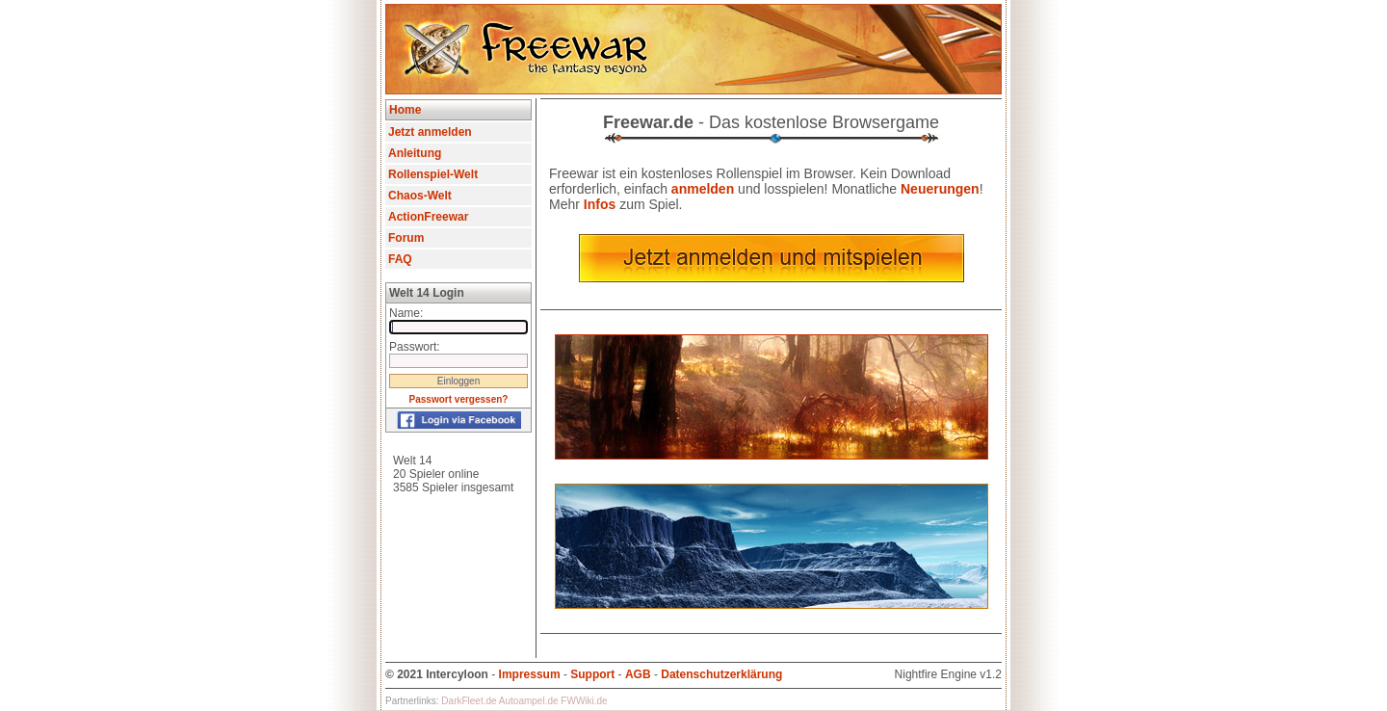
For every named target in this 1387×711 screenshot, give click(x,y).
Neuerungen (940, 189)
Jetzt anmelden (430, 132)
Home (405, 110)
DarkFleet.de (468, 701)
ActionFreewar (428, 217)
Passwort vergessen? (459, 399)
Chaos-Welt (420, 195)
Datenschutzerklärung (721, 674)
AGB (638, 674)
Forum (406, 238)
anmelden (702, 189)
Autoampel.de (529, 701)
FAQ (400, 259)
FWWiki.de (584, 701)
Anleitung (414, 153)
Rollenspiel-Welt (433, 174)
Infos (599, 204)
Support (592, 674)
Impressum (530, 674)
